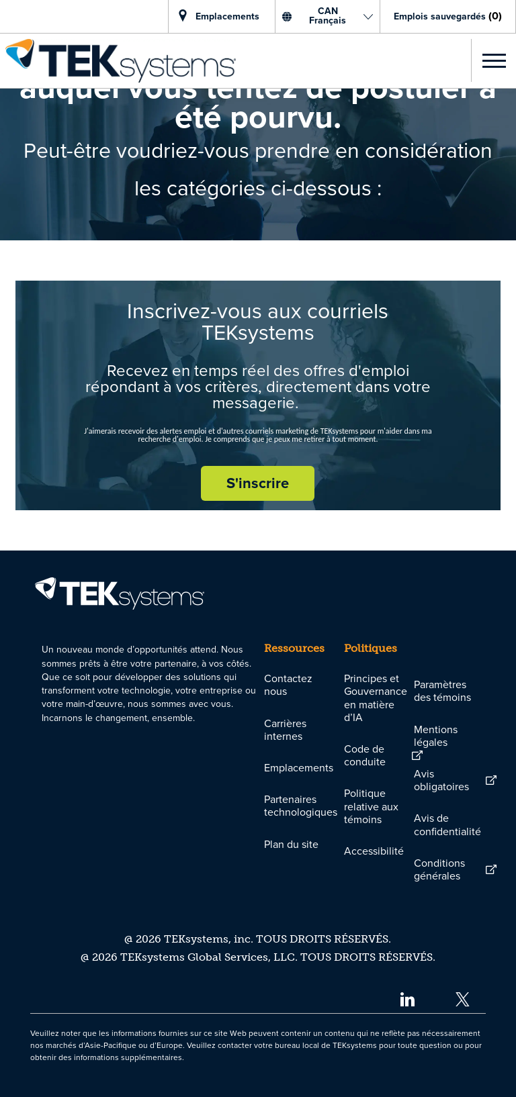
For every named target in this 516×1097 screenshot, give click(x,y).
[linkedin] (407, 998)
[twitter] (462, 998)
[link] (118, 61)
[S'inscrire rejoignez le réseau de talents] (257, 483)
